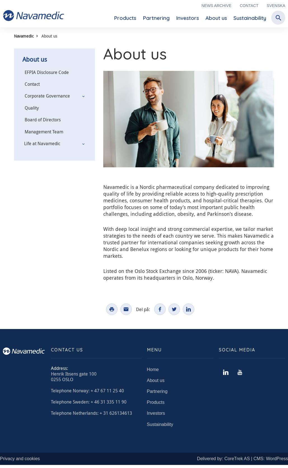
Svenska (276, 5)
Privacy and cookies (20, 461)
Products (125, 18)
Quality (32, 108)
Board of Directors (43, 120)
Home (153, 372)
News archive (216, 5)
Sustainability (249, 18)
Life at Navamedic (42, 143)
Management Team (44, 132)
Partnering (156, 18)
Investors (187, 18)
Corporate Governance (47, 96)
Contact (249, 5)
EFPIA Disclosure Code (47, 72)
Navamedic (24, 36)
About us (216, 18)
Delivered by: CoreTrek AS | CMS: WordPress (242, 461)
